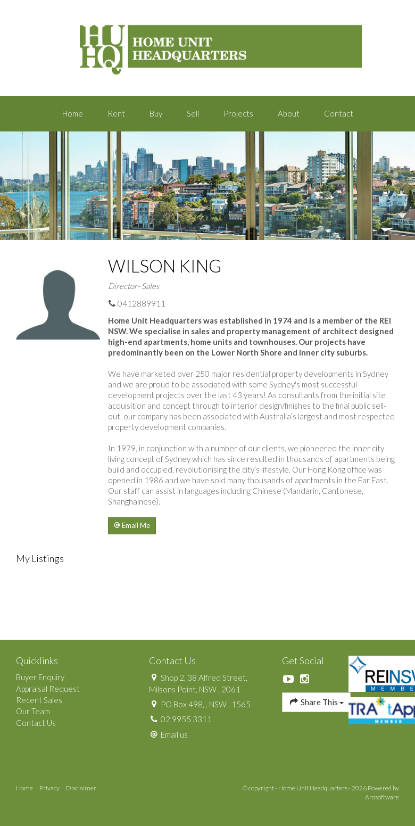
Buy (156, 113)
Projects (238, 113)
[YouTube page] (290, 679)
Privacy (49, 788)
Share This (316, 701)
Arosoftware (382, 797)
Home (72, 113)
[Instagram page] (305, 679)
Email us (174, 734)
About (289, 113)
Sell (193, 113)
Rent (116, 113)
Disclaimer (81, 788)
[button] (132, 525)
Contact (338, 113)
